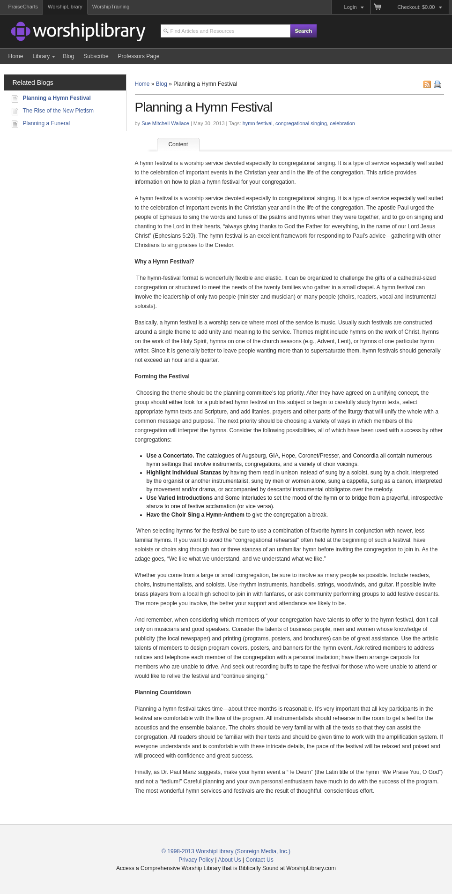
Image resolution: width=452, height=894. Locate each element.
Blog (161, 84)
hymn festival (258, 123)
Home (142, 84)
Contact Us (259, 859)
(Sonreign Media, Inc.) (262, 851)
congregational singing (301, 123)
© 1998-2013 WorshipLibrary (197, 851)
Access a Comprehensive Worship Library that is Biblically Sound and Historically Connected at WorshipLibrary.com (62, 33)
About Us (229, 859)
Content (184, 144)
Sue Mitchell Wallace (165, 123)
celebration (342, 123)
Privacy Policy (196, 859)
